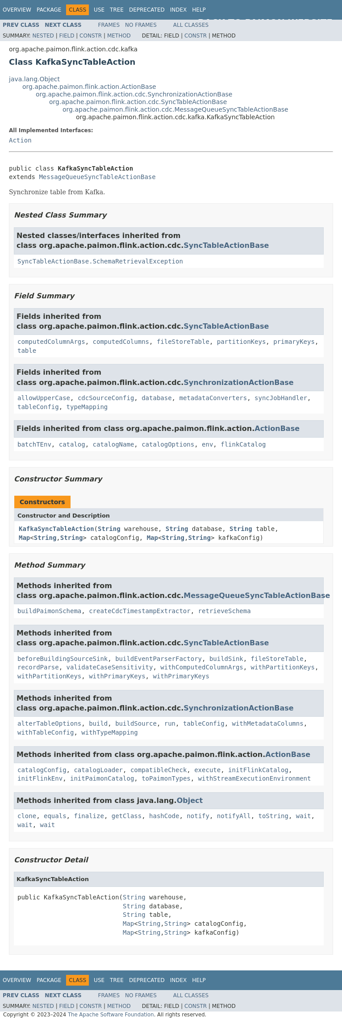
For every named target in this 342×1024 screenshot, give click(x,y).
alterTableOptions (49, 723)
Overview (17, 10)
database (156, 397)
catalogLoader (98, 769)
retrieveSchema (224, 610)
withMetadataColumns (267, 723)
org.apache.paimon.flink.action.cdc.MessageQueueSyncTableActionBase (175, 109)
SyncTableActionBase (226, 245)
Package (49, 10)
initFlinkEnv (40, 778)
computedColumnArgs (51, 341)
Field (66, 36)
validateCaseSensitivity (110, 667)
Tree (117, 10)
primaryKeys (294, 341)
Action (20, 140)
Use (99, 10)
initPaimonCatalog (102, 778)
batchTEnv (34, 444)
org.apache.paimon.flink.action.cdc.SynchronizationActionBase (134, 94)
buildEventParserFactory (158, 658)
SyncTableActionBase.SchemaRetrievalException (100, 261)
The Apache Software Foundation (111, 1014)
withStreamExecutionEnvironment (254, 778)
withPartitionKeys (283, 667)
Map (24, 537)
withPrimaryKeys (117, 676)
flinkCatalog (243, 444)
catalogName (113, 444)
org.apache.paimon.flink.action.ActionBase (89, 86)
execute (207, 769)
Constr (90, 36)
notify (198, 815)
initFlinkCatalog (258, 769)
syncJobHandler (280, 397)
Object (190, 800)
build (98, 723)
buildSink (226, 658)
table (26, 350)
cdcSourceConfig (106, 397)
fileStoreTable (183, 341)
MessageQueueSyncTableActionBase (97, 176)
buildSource (136, 723)
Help (199, 10)
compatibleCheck (158, 769)
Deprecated (147, 10)
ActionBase (277, 428)
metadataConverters (213, 397)
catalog (72, 444)
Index (178, 10)
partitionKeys (241, 341)
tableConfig (38, 406)
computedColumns (121, 341)
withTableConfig (45, 732)
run (169, 723)
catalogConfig (42, 769)
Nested (43, 36)
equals (55, 815)
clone (26, 815)
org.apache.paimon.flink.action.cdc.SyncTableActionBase (138, 101)
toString (273, 815)
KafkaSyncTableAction (56, 528)
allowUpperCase (43, 397)
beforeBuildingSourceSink (62, 658)
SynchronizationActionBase (238, 382)
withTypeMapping (109, 732)
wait (303, 815)
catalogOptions (168, 444)
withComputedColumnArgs (201, 667)
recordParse (38, 667)
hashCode (164, 815)
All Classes (191, 25)
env (207, 444)
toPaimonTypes (166, 778)
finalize (89, 815)
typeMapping (87, 406)
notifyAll (234, 815)
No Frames (141, 25)
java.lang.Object (34, 79)
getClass (127, 815)
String (109, 528)
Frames (109, 25)
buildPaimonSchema (49, 610)
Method (119, 36)
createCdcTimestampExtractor (140, 610)
